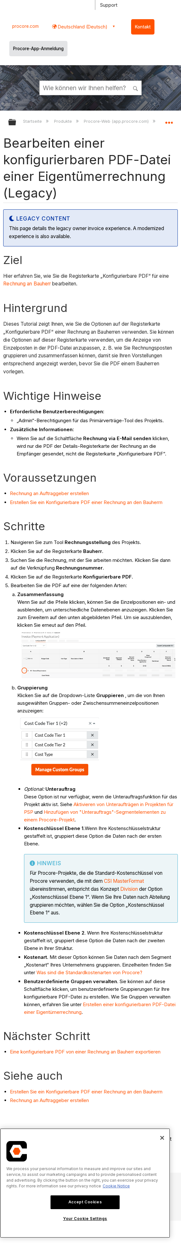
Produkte (63, 121)
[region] (85, 1183)
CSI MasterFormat (124, 881)
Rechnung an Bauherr (27, 284)
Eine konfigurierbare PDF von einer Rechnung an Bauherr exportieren (85, 1052)
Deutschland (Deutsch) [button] (82, 26)
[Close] (162, 1138)
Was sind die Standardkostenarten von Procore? (89, 972)
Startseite (33, 121)
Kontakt (143, 26)
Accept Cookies (85, 1202)
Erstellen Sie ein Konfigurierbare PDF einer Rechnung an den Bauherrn (86, 502)
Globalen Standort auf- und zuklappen (169, 120)
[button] (136, 88)
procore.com (25, 26)
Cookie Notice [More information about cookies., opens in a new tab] (116, 1186)
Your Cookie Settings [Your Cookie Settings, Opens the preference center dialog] (85, 1218)
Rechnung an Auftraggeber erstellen (49, 493)
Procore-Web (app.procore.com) (117, 121)
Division (129, 889)
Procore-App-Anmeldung (38, 48)
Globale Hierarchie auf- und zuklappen (16, 122)
